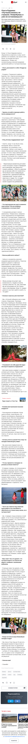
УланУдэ (19, 674)
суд (14, 674)
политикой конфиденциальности (14, 736)
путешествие (16, 671)
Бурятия (4, 677)
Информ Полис (14, 2)
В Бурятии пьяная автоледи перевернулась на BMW (9, 725)
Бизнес (4, 671)
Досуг (9, 671)
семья (9, 674)
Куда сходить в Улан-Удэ (10, 401)
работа (4, 674)
